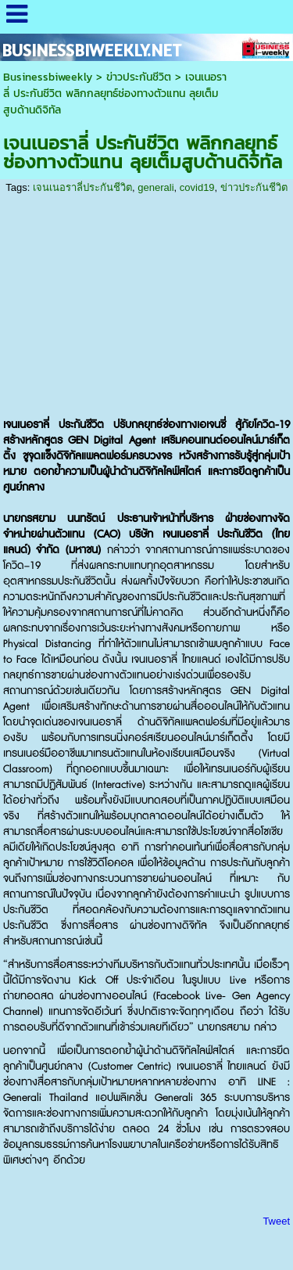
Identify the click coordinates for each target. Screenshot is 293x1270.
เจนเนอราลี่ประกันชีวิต (82, 187)
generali (155, 187)
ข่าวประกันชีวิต (138, 77)
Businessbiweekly (47, 77)
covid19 (197, 187)
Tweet (276, 1221)
